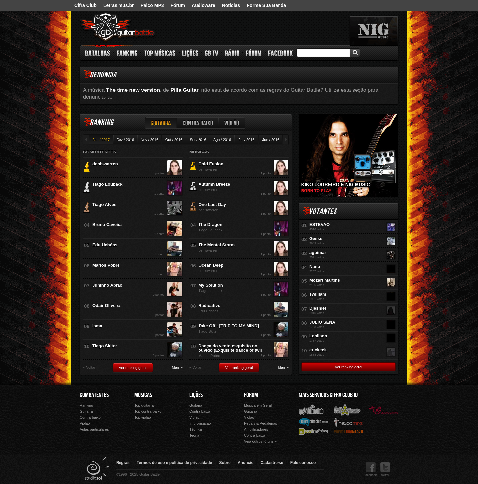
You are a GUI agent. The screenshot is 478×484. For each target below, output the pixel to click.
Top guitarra (144, 405)
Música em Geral (258, 405)
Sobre (225, 462)
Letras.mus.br (118, 5)
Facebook (280, 53)
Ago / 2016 (222, 140)
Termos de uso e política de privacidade (174, 462)
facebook (371, 469)
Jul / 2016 (247, 140)
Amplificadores (256, 429)
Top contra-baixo (147, 411)
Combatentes (94, 395)
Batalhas (98, 53)
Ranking (127, 53)
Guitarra (161, 122)
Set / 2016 (198, 140)
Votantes (323, 211)
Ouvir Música (313, 431)
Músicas (143, 395)
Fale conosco (303, 462)
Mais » (177, 367)
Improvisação (200, 423)
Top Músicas (160, 53)
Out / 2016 (173, 140)
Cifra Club (85, 5)
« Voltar (89, 367)
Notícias (231, 5)
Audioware (203, 5)
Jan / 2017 (101, 140)
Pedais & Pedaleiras (260, 423)
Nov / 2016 (149, 140)
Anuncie (245, 462)
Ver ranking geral (132, 368)
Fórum (178, 5)
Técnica (195, 429)
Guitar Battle (117, 27)
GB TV (212, 53)
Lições (190, 53)
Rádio (232, 53)
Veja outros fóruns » (260, 441)
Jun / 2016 (270, 140)
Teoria (194, 435)
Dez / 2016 (125, 140)
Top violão (142, 417)
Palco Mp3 (348, 422)
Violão (232, 122)
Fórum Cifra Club (313, 421)
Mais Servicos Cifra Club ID (328, 395)
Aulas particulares (94, 429)
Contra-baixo (198, 122)
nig (374, 31)
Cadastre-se (272, 462)
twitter (385, 469)
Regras (123, 462)
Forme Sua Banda (266, 5)
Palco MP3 (152, 5)
